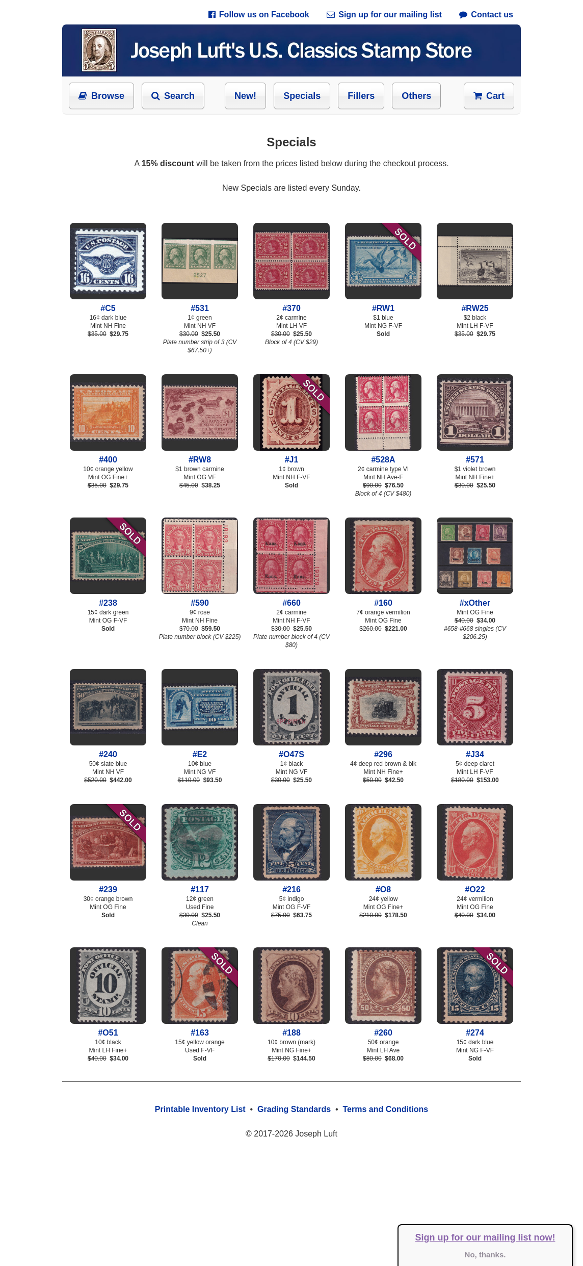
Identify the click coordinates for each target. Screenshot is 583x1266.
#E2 (200, 750)
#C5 (108, 304)
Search (173, 96)
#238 (108, 598)
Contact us (486, 14)
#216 (291, 885)
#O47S (291, 750)
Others (416, 96)
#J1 (291, 455)
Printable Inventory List (200, 1109)
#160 (383, 598)
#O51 (108, 1028)
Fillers (361, 96)
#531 (200, 304)
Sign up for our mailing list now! (485, 1237)
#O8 (383, 885)
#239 (108, 885)
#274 (475, 1028)
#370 (291, 304)
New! (245, 96)
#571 (475, 455)
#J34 (475, 750)
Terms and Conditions (385, 1109)
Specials (302, 96)
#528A (383, 455)
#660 (291, 598)
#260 (383, 1028)
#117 (200, 885)
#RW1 (383, 304)
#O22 (475, 885)
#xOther (475, 598)
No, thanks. (485, 1254)
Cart (489, 96)
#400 (108, 455)
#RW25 (475, 304)
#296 (383, 750)
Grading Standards (294, 1109)
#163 (200, 1028)
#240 (108, 750)
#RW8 (200, 455)
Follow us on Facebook (258, 14)
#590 (200, 598)
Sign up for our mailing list (384, 14)
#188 (291, 1028)
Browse (101, 96)
